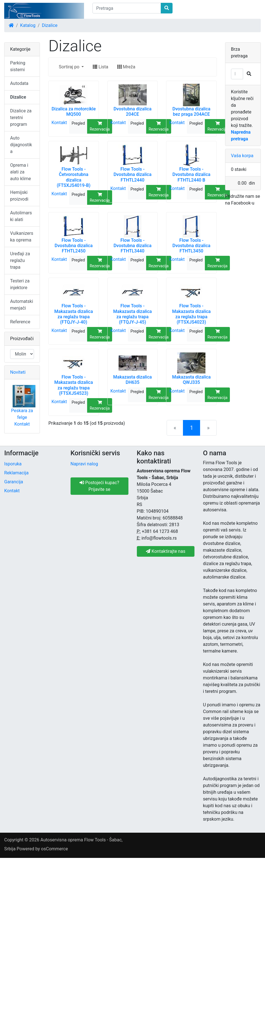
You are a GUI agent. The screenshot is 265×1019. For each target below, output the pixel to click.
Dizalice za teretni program (20, 117)
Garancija (13, 481)
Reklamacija (16, 472)
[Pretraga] (126, 8)
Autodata (19, 83)
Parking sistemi (17, 66)
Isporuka (13, 463)
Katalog (28, 25)
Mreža (126, 66)
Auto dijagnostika (21, 144)
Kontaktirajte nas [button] (165, 551)
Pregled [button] (78, 123)
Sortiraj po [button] (69, 66)
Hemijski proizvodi (19, 196)
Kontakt (59, 122)
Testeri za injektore (20, 284)
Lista (100, 66)
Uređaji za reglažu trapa (20, 260)
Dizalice (50, 25)
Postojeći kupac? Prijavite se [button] (99, 486)
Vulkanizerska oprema (21, 237)
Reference (20, 321)
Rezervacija (100, 126)
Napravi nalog (84, 463)
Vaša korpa (242, 155)
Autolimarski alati (21, 216)
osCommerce (54, 848)
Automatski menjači (21, 305)
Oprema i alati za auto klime (20, 172)
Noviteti (18, 372)
